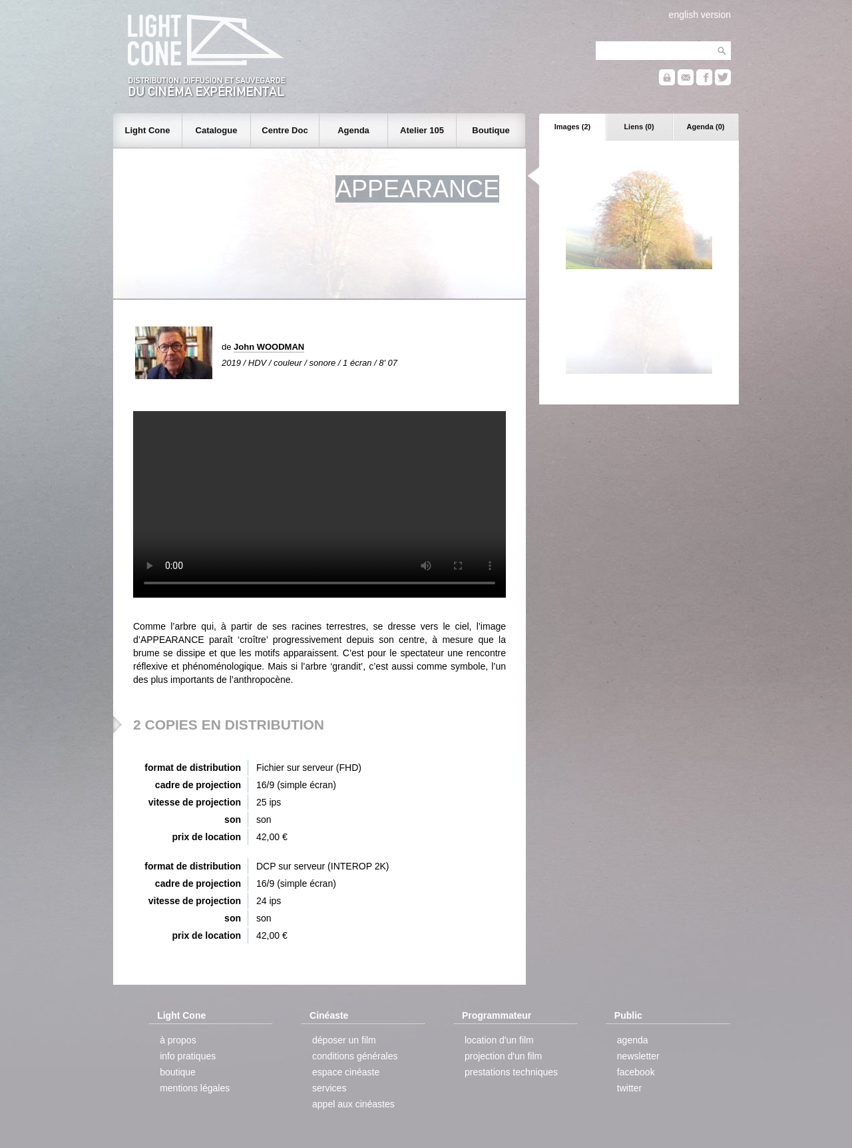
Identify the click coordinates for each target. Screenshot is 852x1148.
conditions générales (354, 1056)
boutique (178, 1072)
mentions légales (195, 1088)
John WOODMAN (269, 347)
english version (700, 14)
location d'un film (499, 1040)
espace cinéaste (345, 1072)
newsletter (638, 1056)
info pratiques (188, 1056)
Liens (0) (639, 127)
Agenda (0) (706, 127)
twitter (629, 1088)
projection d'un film (503, 1056)
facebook (636, 1072)
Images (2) (572, 127)
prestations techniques (511, 1072)
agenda (632, 1040)
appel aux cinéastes (353, 1104)
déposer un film (344, 1040)
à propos (178, 1040)
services (329, 1088)
